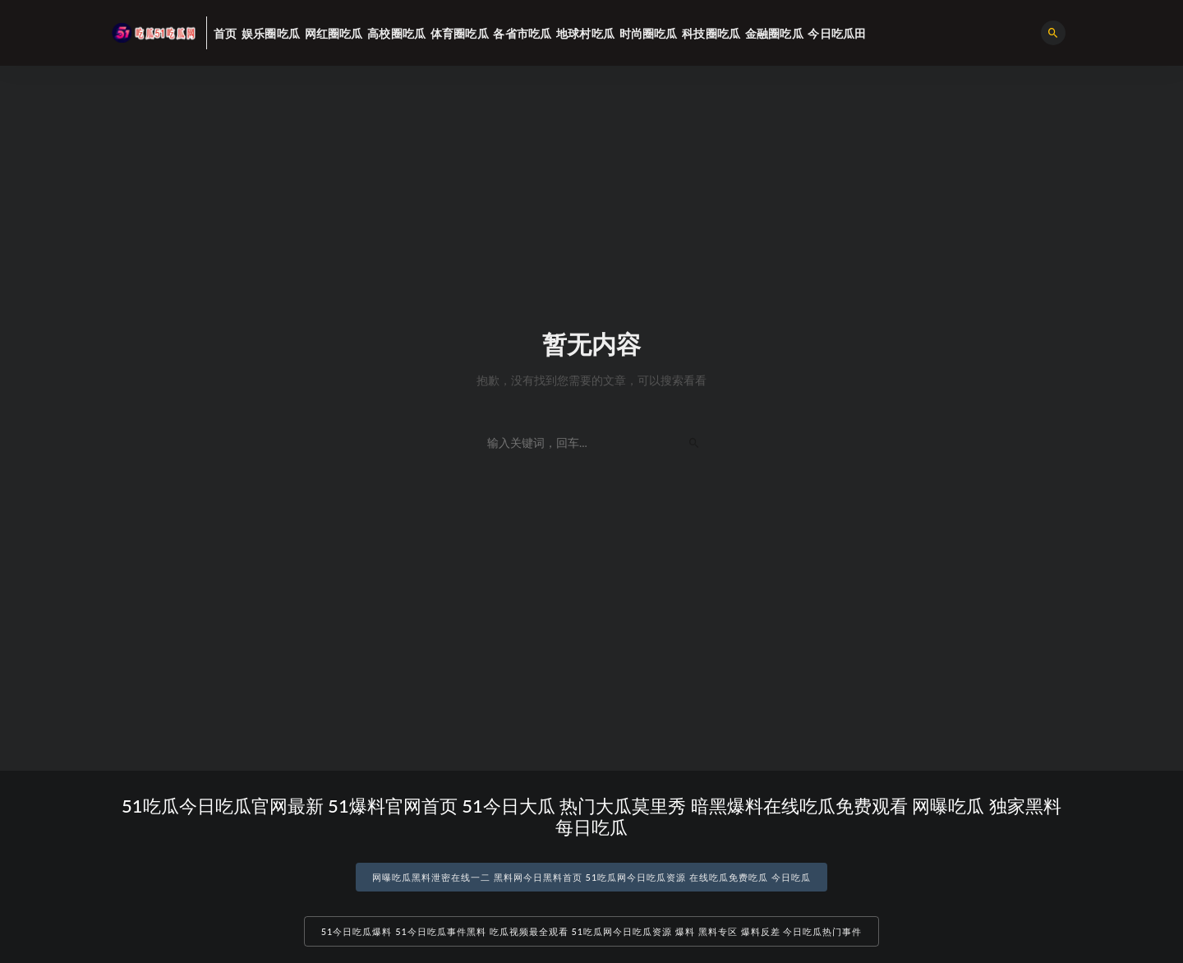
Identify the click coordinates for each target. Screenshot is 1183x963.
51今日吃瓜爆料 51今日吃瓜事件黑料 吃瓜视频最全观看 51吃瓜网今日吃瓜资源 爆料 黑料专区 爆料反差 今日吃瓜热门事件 (592, 931)
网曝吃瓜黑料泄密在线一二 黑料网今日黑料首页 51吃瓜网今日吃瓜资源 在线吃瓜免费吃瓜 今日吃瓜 (591, 877)
